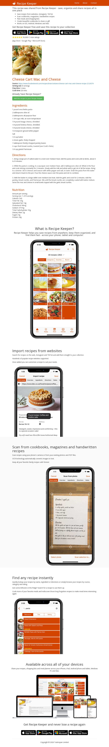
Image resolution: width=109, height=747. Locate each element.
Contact (94, 3)
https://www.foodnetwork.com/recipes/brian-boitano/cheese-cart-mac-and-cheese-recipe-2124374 (56, 83)
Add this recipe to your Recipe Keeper (28, 98)
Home (77, 3)
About (85, 3)
